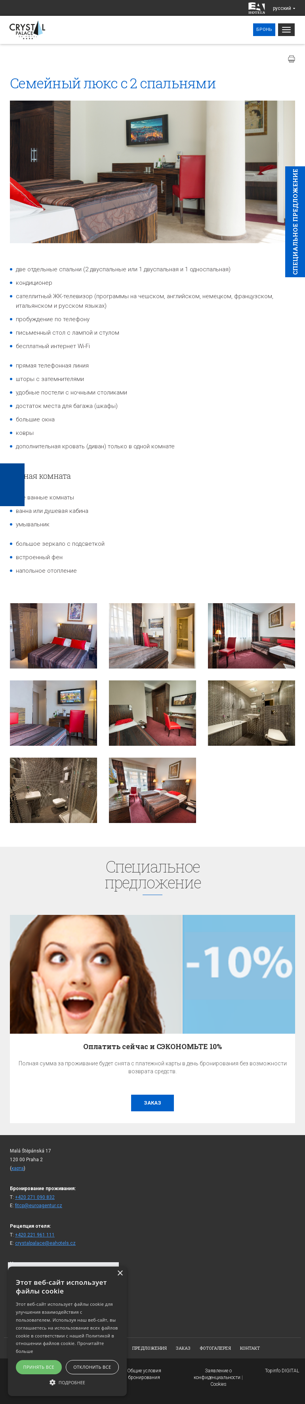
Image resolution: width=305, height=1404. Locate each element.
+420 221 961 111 (35, 1235)
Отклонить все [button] (92, 1367)
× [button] (120, 1273)
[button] (67, 1382)
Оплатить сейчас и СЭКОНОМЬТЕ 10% (152, 1046)
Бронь (264, 29)
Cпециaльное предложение (295, 222)
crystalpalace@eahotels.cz (45, 1243)
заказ (152, 1103)
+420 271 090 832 (35, 1197)
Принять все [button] (38, 1367)
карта (17, 1168)
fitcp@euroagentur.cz (38, 1205)
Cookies (218, 1384)
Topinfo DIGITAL (282, 1371)
